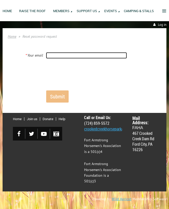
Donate (48, 119)
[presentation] (85, 74)
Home (12, 36)
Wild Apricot (121, 199)
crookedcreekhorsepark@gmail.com (113, 129)
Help (62, 119)
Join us (32, 119)
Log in (162, 24)
